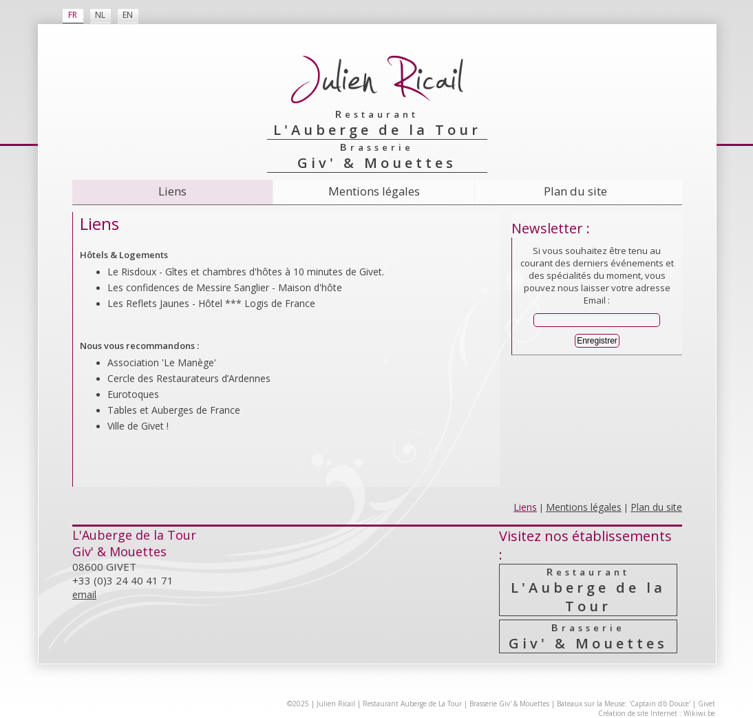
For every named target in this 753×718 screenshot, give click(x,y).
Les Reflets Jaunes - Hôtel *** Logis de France (211, 303)
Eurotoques (133, 394)
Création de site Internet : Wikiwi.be (656, 713)
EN (128, 15)
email (84, 594)
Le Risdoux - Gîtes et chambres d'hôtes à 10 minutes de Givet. (245, 271)
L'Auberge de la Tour (588, 589)
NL (100, 15)
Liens (172, 191)
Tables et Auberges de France (173, 409)
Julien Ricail (336, 703)
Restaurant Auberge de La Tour (412, 703)
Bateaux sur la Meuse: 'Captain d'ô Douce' (623, 703)
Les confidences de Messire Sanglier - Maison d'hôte (224, 287)
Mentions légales (374, 191)
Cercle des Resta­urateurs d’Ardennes (189, 378)
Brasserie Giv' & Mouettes (509, 703)
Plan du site (575, 191)
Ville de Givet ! (138, 425)
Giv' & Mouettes (588, 636)
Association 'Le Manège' (161, 362)
